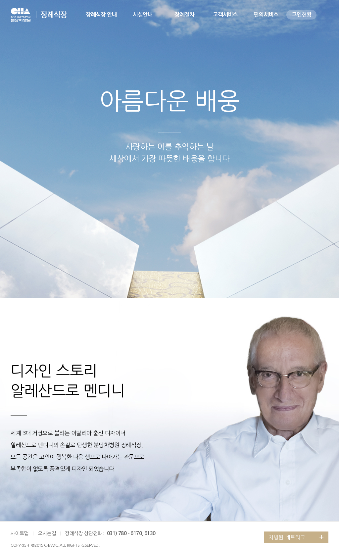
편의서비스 (266, 15)
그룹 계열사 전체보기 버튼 (296, 537)
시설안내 (143, 15)
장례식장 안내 (101, 15)
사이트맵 (19, 533)
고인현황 (302, 15)
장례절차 (184, 15)
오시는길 (47, 533)
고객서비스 (225, 15)
